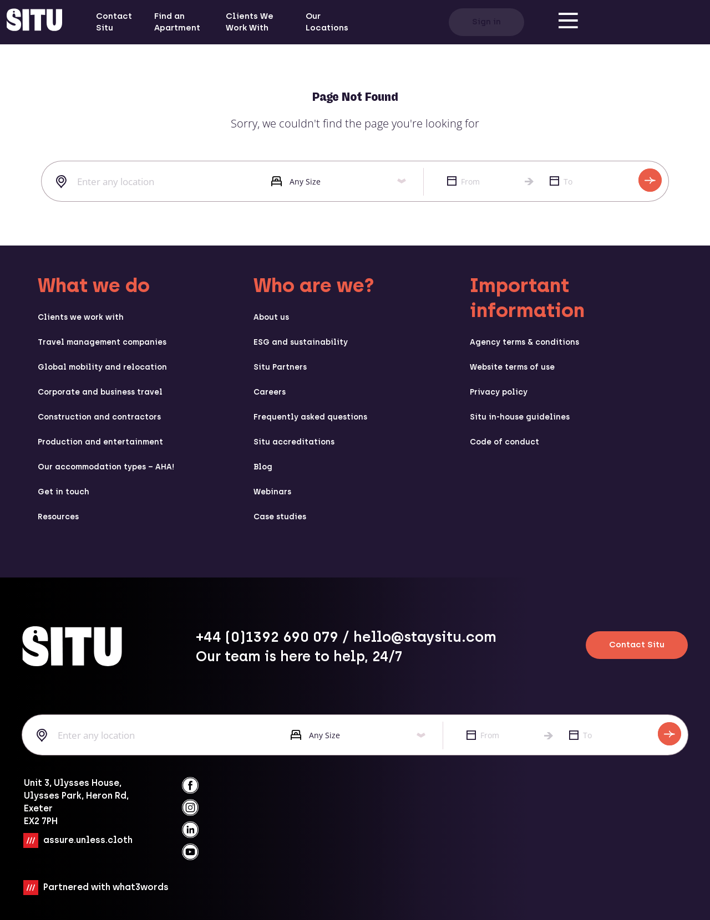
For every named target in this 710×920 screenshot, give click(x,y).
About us (271, 317)
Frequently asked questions (310, 417)
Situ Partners (280, 367)
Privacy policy (499, 392)
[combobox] (148, 182)
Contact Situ (114, 22)
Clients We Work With (249, 22)
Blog (262, 467)
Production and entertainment (100, 442)
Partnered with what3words (106, 886)
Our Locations (327, 22)
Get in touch (63, 492)
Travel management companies (102, 342)
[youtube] (190, 852)
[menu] (568, 22)
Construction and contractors (99, 417)
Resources (58, 517)
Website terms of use (512, 367)
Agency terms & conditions (524, 342)
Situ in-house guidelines (520, 417)
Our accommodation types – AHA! (106, 467)
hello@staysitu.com (424, 637)
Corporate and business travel (100, 392)
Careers (269, 392)
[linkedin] (190, 829)
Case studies (279, 517)
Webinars (272, 492)
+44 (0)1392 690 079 (267, 637)
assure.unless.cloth (88, 839)
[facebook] (190, 785)
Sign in (486, 22)
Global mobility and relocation (102, 367)
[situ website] (34, 22)
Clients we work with (81, 317)
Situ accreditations (293, 442)
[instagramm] (190, 807)
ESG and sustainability (300, 342)
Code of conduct (504, 442)
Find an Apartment (177, 22)
